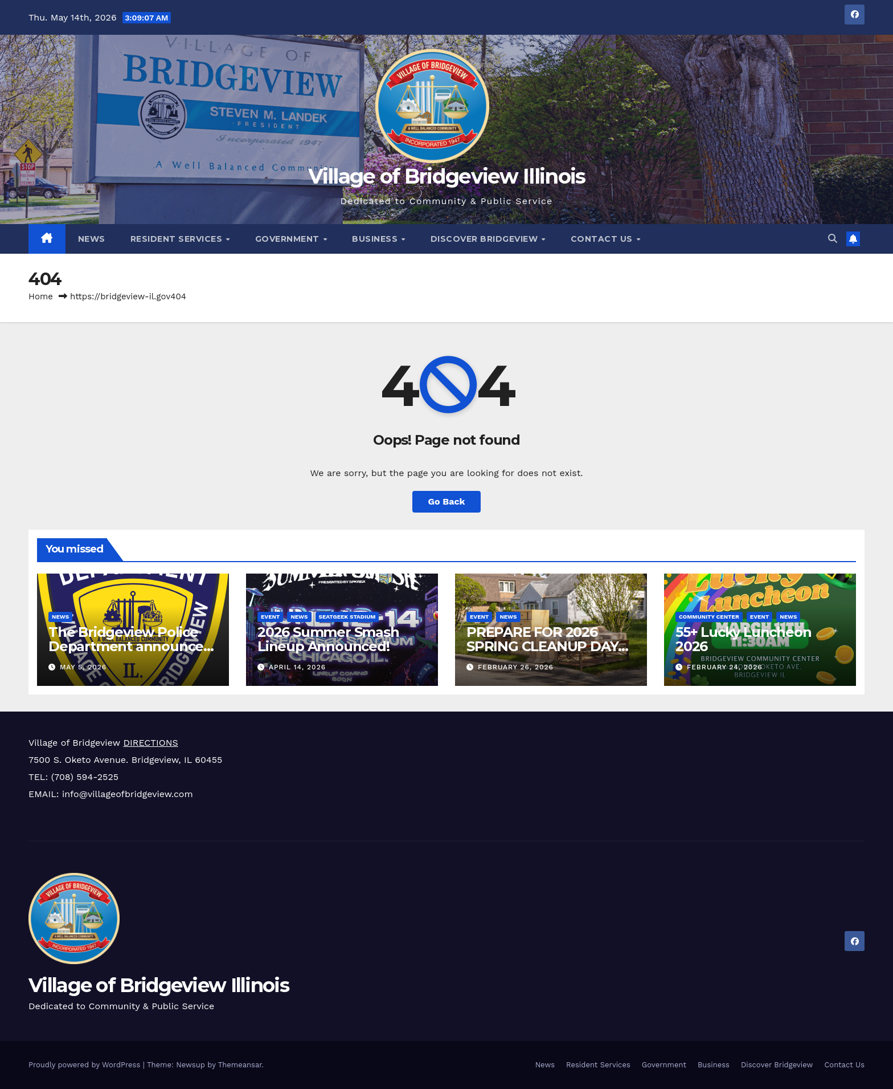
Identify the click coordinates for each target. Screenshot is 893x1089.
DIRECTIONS (150, 742)
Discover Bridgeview (485, 239)
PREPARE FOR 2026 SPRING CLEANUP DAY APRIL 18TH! (542, 646)
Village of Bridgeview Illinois (446, 176)
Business (376, 239)
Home (40, 296)
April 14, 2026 (297, 667)
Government (288, 239)
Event (270, 616)
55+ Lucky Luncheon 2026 (743, 639)
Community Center (709, 616)
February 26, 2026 (516, 667)
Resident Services (177, 239)
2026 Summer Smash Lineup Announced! (328, 639)
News (91, 239)
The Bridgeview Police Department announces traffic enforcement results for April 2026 (129, 653)
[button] (832, 238)
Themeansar (240, 1064)
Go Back (446, 501)
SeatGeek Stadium (347, 616)
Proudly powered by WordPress (85, 1064)
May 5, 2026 (83, 667)
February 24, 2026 (725, 667)
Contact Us (603, 239)
